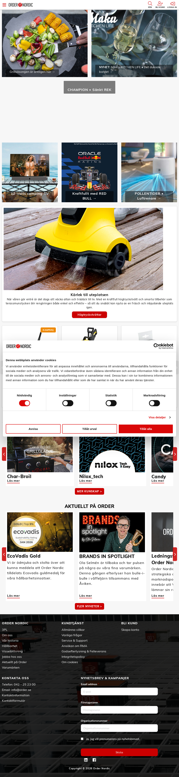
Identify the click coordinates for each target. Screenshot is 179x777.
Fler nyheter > (89, 606)
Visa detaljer (157, 417)
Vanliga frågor (72, 635)
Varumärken (10, 667)
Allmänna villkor (73, 630)
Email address (90, 684)
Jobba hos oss (12, 657)
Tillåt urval (89, 428)
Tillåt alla (146, 428)
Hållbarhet (9, 646)
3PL (5, 630)
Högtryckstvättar (89, 314)
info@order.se (21, 690)
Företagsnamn (90, 702)
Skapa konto (130, 630)
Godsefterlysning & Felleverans (84, 651)
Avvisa (33, 428)
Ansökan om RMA (74, 646)
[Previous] (2, 367)
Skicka (119, 752)
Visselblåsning (12, 651)
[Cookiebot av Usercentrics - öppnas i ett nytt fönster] (156, 346)
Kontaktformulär (13, 700)
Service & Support (75, 640)
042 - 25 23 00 (25, 684)
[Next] (176, 367)
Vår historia (10, 640)
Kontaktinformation (15, 695)
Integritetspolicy (73, 657)
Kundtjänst (73, 623)
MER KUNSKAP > (89, 491)
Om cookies (70, 662)
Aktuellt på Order (14, 662)
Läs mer (13, 480)
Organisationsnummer (95, 720)
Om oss (7, 635)
